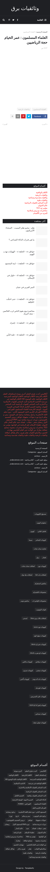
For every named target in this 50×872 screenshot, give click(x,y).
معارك (39, 430)
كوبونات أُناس (24, 679)
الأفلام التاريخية (41, 396)
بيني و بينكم (26, 816)
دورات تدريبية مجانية (29, 420)
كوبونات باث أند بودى (39, 679)
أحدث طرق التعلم (33, 394)
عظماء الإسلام (35, 425)
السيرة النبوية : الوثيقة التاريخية (22, 800)
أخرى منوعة (21, 394)
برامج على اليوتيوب (16, 414)
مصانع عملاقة (27, 841)
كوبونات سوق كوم (40, 636)
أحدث (44, 124)
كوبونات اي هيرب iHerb (38, 653)
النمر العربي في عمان (25, 287)
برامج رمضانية (29, 414)
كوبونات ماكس (27, 662)
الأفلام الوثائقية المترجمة (13, 396)
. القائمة (41, 20)
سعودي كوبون (41, 523)
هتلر (26, 432)
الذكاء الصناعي (18, 407)
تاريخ (41, 417)
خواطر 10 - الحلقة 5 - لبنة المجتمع (19, 263)
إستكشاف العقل (9, 394)
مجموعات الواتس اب (39, 601)
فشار (44, 557)
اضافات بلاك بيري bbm (38, 618)
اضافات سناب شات (28, 566)
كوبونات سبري (28, 670)
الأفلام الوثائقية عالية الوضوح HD (34, 399)
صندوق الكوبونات (40, 514)
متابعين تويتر (25, 601)
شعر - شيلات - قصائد (28, 422)
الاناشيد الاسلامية (34, 401)
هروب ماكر (19, 432)
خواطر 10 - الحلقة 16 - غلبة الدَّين (20, 334)
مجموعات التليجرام (39, 592)
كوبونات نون (42, 566)
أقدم (5, 124)
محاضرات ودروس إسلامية (37, 210)
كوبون (32, 531)
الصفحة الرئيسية (41, 32)
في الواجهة (15, 425)
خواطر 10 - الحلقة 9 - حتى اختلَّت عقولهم (20, 300)
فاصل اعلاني (42, 531)
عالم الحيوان (42, 205)
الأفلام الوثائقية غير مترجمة (37, 783)
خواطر (19, 417)
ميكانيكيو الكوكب (35, 432)
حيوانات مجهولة (28, 417)
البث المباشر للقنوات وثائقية (36, 796)
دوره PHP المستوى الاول (21, 824)
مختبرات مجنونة (15, 427)
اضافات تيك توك (26, 575)
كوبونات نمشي (41, 670)
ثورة (37, 417)
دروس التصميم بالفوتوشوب (15, 820)
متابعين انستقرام (40, 583)
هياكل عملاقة (10, 432)
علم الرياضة (25, 425)
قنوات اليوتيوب (41, 609)
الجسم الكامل (29, 407)
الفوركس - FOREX (24, 804)
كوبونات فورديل (41, 688)
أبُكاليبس (43, 394)
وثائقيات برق (25, 7)
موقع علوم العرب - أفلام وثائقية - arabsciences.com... (28, 460)
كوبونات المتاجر (41, 540)
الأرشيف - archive (40, 456)
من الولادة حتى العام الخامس (24, 430)
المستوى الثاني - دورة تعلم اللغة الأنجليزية (32, 812)
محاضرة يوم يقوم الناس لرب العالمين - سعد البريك (18, 312)
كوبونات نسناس (40, 714)
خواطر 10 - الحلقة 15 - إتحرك (22, 322)
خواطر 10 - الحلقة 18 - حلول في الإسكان (20, 276)
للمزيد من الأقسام (40, 213)
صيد (18, 422)
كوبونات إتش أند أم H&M (38, 705)
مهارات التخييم (19, 845)
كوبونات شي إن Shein (38, 644)
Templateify (29, 868)
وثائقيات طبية (42, 200)
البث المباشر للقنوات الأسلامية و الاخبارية (32, 787)
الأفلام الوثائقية (41, 192)
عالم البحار (12, 422)
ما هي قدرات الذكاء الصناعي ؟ (21, 239)
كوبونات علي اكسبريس (38, 696)
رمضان (40, 422)
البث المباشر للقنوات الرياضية (36, 203)
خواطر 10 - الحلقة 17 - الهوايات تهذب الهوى (18, 252)
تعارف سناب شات (40, 549)
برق (38, 557)
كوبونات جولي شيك (39, 722)
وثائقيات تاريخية (24, 109)
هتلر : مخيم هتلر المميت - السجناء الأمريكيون (20, 229)
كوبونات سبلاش (41, 662)
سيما (30, 540)
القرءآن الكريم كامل (32, 412)
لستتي (25, 618)
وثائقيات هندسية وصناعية (37, 197)
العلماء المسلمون (29, 32)
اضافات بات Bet (40, 575)
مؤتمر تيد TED (41, 208)
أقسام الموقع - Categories (37, 452)
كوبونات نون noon (40, 627)
